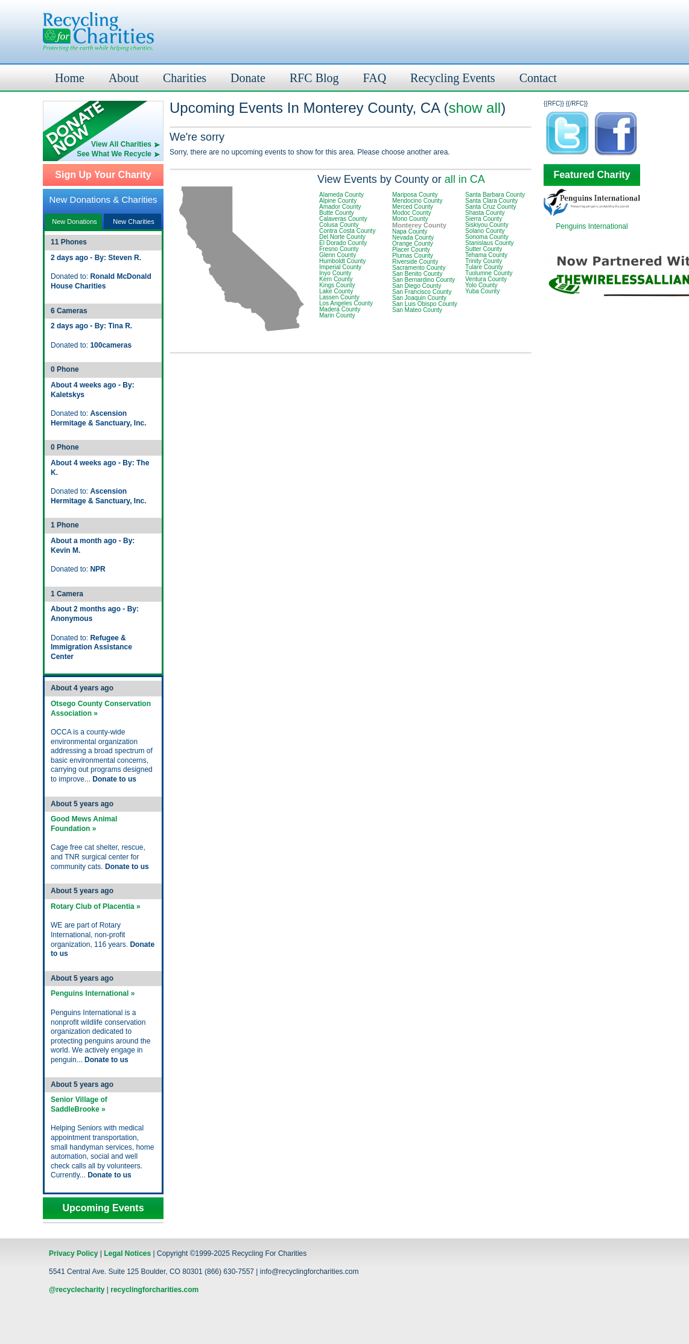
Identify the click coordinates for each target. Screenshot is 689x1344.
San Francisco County (421, 291)
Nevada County (413, 237)
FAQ (375, 77)
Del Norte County (342, 237)
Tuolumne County (489, 273)
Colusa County (339, 224)
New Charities (133, 221)
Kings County (337, 285)
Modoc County (411, 212)
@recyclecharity (76, 1289)
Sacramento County (418, 267)
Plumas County (412, 255)
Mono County (410, 218)
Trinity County (483, 261)
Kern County (336, 279)
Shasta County (485, 212)
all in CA (465, 179)
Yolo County (481, 285)
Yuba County (482, 291)
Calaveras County (343, 218)
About (124, 77)
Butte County (336, 212)
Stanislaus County (489, 243)
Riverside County (415, 261)
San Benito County (417, 273)
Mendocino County (417, 200)
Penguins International (591, 226)
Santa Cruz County (490, 206)
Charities (184, 77)
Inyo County (335, 273)
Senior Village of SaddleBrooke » (79, 1104)
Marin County (337, 315)
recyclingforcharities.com (154, 1289)
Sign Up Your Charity (103, 175)
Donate (247, 77)
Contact (538, 77)
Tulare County (484, 267)
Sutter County (483, 249)
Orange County (412, 243)
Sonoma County (487, 237)
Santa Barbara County (495, 194)
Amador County (340, 206)
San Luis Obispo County (424, 304)
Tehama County (486, 255)
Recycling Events (452, 77)
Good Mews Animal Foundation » (84, 824)
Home (69, 77)
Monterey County (419, 225)
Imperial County (340, 267)
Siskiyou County (487, 224)
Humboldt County (342, 261)
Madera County (339, 309)
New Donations (74, 221)
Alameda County (341, 194)
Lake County (336, 291)
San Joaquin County (419, 298)
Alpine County (338, 200)
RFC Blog (314, 77)
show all (474, 108)
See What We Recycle (114, 154)
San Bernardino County (423, 279)
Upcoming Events (103, 1208)
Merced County (412, 206)
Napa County (409, 231)
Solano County (485, 231)
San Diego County (416, 285)
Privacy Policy (73, 1253)
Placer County (411, 249)
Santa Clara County (491, 200)
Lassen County (339, 297)
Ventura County (486, 279)
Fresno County (339, 249)
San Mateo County (417, 310)
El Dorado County (343, 243)
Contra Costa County (347, 231)
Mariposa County (415, 194)
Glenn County (337, 255)
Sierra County (483, 218)
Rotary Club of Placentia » (96, 906)
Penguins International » (93, 993)
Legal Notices (127, 1253)
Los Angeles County (346, 303)
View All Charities (121, 144)
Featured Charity (591, 175)
